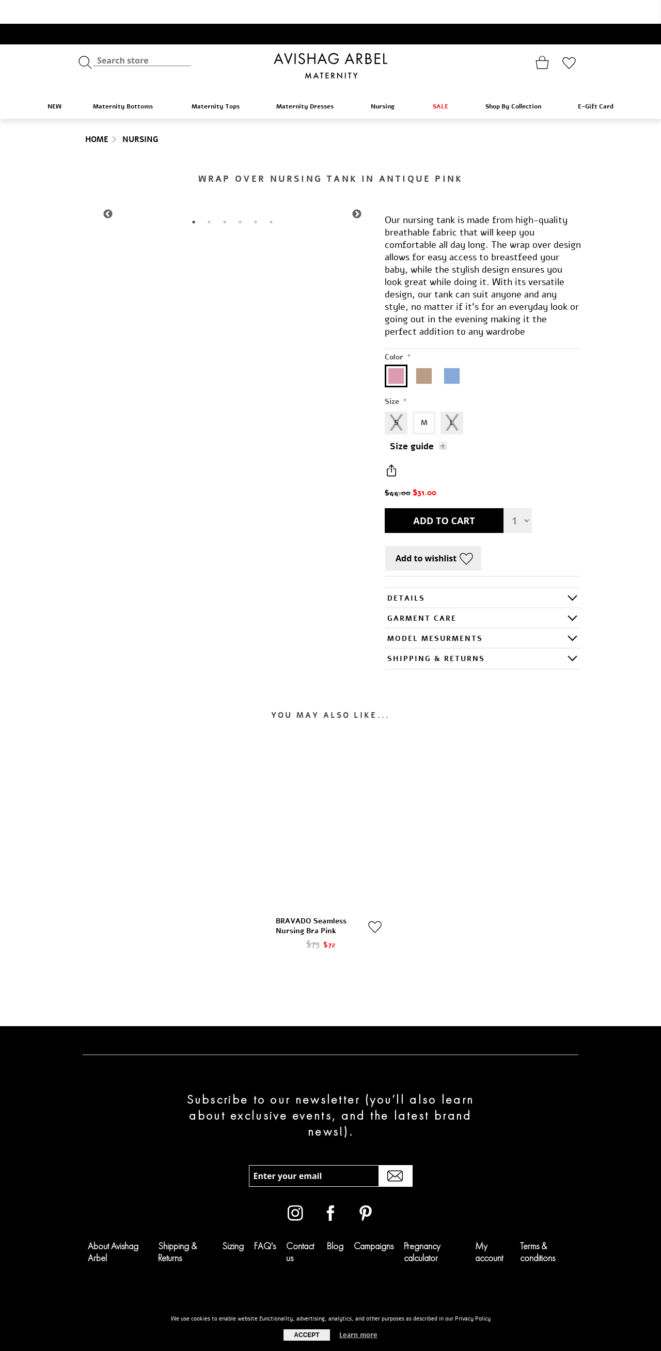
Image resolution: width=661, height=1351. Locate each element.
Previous (108, 190)
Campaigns (374, 1222)
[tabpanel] (232, 190)
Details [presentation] (406, 574)
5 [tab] (255, 198)
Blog (335, 1222)
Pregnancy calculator (422, 1228)
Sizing (233, 1222)
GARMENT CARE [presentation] (422, 595)
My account (489, 1228)
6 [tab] (271, 198)
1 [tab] (193, 198)
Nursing (388, 82)
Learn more (358, 1335)
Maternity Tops (220, 82)
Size (393, 378)
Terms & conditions (537, 1228)
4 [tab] (240, 198)
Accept (306, 1335)
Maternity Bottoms (128, 82)
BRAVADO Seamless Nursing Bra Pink (311, 902)
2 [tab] (209, 198)
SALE (445, 82)
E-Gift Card (595, 82)
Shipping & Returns (177, 1228)
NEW (54, 82)
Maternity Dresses (309, 82)
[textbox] (142, 36)
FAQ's (265, 1222)
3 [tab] (224, 198)
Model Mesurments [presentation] (435, 615)
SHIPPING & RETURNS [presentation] (436, 635)
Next (357, 190)
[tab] (483, 574)
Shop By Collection (518, 82)
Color (395, 333)
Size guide (412, 423)
